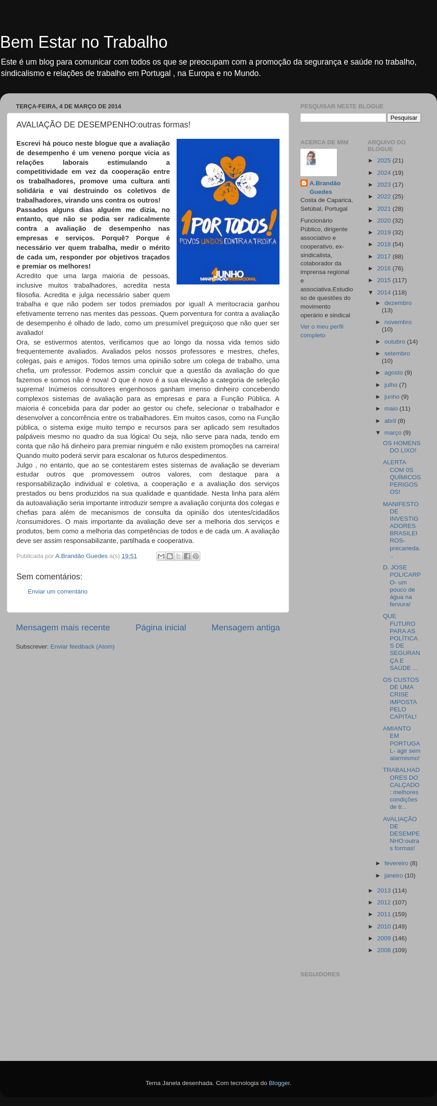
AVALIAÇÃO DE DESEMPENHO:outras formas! (401, 834)
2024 (384, 172)
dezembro (398, 302)
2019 (384, 232)
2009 (384, 938)
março (394, 432)
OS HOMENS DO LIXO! (402, 447)
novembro (398, 322)
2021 (384, 208)
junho (393, 396)
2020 (384, 220)
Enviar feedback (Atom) (83, 646)
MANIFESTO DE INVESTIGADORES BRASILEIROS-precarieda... (402, 530)
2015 (384, 280)
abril (391, 420)
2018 (384, 244)
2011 (384, 914)
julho (392, 384)
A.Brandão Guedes (325, 187)
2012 (384, 902)
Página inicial (161, 627)
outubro (396, 341)
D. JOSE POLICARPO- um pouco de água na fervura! (402, 586)
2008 (384, 950)
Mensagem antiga (246, 627)
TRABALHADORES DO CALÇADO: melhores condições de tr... (401, 788)
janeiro (395, 875)
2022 (384, 196)
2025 (384, 160)
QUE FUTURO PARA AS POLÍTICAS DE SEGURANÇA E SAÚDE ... (401, 642)
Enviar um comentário (57, 591)
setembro (397, 353)
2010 (384, 926)
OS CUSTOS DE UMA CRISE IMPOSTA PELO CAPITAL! (401, 698)
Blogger (279, 1083)
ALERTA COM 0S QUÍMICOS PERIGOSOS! (402, 477)
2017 (384, 256)
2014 (384, 292)
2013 (384, 890)
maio (392, 408)
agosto (395, 372)
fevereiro (397, 863)
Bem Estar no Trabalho (84, 42)
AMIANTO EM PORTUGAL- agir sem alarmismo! (402, 743)
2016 (384, 268)
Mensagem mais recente (63, 627)
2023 (384, 184)
